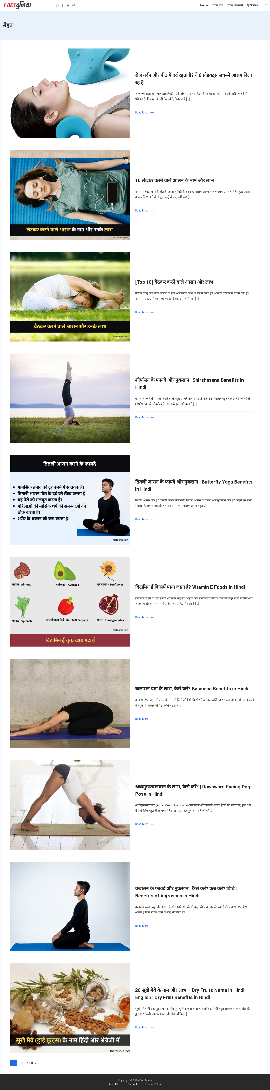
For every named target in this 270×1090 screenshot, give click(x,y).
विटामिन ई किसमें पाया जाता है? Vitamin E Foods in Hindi (190, 587)
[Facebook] (62, 5)
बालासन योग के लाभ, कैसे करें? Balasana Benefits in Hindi (191, 689)
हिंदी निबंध (252, 5)
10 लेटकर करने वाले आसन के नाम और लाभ (174, 180)
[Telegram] (73, 5)
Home (204, 5)
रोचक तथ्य (217, 5)
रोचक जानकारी (235, 5)
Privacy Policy (153, 1084)
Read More (141, 112)
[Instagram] (68, 5)
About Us (114, 1084)
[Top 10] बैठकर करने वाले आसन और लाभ (174, 282)
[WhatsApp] (57, 5)
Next (32, 1063)
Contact (132, 1084)
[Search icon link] (265, 5)
